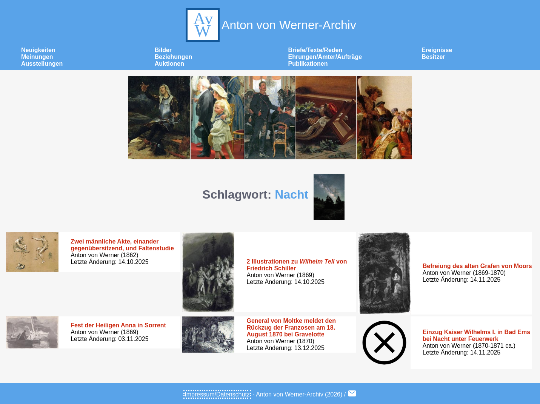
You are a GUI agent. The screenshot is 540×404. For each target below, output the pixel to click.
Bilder (163, 50)
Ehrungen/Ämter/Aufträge (325, 57)
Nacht (291, 194)
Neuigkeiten (38, 50)
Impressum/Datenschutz (217, 394)
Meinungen (37, 57)
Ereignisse (437, 50)
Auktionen (169, 63)
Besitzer (433, 57)
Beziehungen (173, 57)
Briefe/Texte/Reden (315, 50)
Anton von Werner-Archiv (270, 25)
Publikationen (308, 63)
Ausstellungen (42, 63)
